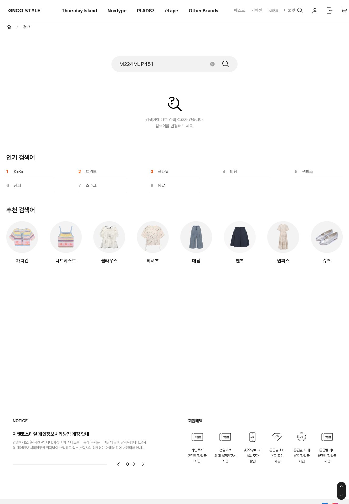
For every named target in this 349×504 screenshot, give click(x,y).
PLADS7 (146, 10)
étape (171, 10)
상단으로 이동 (341, 486)
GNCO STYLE (24, 10)
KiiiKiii (273, 10)
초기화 (212, 64)
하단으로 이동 (341, 495)
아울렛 (289, 10)
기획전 (256, 10)
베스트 (239, 10)
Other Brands (203, 10)
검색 (225, 64)
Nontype (116, 10)
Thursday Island (79, 10)
